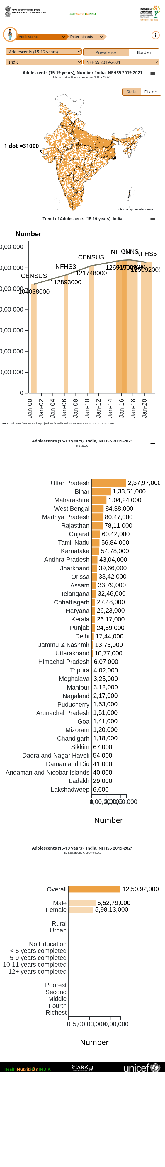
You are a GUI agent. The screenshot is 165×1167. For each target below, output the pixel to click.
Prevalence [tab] (106, 52)
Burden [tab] (144, 52)
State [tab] (132, 92)
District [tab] (151, 92)
